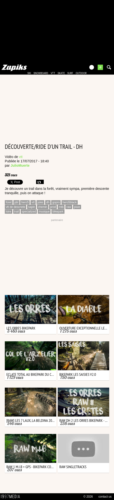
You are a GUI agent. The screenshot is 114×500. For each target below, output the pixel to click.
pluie (77, 207)
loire (8, 211)
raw (68, 207)
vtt (53, 73)
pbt (16, 202)
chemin (42, 207)
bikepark (57, 211)
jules (41, 202)
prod (53, 207)
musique (44, 211)
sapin (31, 207)
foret (9, 202)
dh (47, 202)
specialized (29, 211)
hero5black (70, 202)
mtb (61, 207)
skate (61, 73)
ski (29, 73)
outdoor (81, 73)
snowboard (40, 73)
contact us (105, 496)
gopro (56, 202)
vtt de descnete (15, 207)
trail (16, 211)
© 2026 (88, 496)
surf (70, 73)
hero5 (25, 202)
